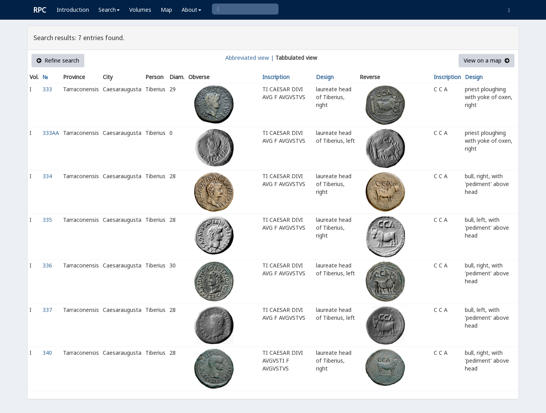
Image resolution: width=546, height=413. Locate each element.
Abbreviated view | (249, 57)
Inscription (276, 77)
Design (325, 77)
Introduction (73, 9)
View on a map (486, 60)
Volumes (140, 9)
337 (47, 309)
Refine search (58, 60)
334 (47, 176)
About (191, 9)
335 (47, 219)
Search (109, 9)
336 (47, 265)
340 (47, 352)
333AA (51, 132)
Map (166, 9)
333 (47, 89)
